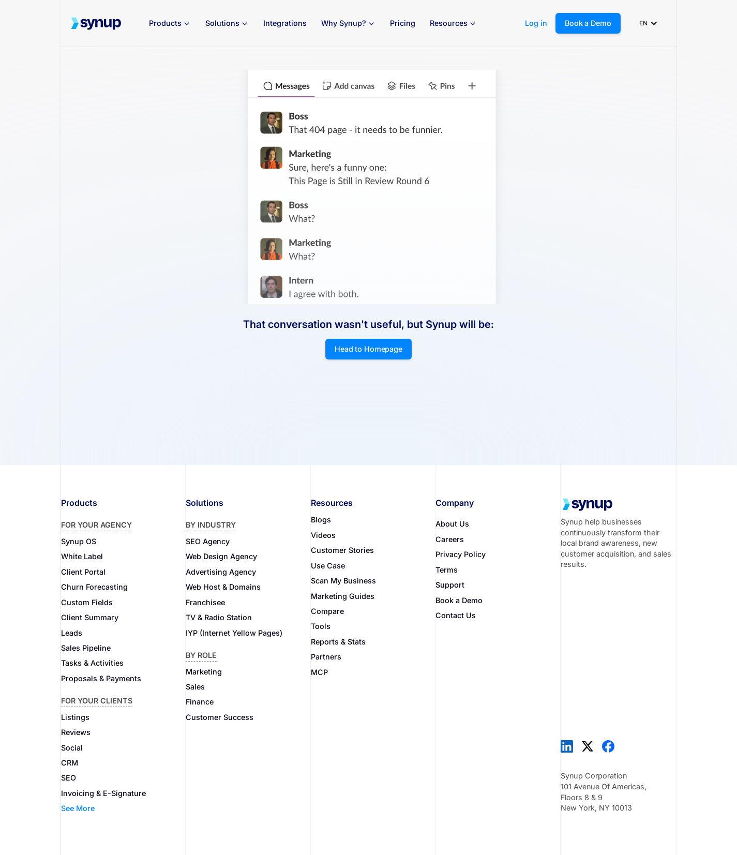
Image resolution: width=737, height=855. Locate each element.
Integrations (285, 23)
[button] (170, 24)
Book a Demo (588, 23)
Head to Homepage (368, 348)
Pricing (402, 23)
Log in (536, 23)
